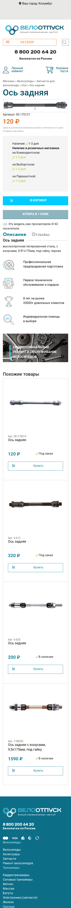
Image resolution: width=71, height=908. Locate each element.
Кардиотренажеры (16, 875)
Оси (24, 85)
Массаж (8, 888)
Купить (38, 466)
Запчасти (9, 858)
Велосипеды (25, 81)
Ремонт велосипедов (18, 863)
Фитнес (8, 884)
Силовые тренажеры (18, 879)
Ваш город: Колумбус (37, 3)
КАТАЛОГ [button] (20, 42)
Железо (8, 902)
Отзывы (40, 234)
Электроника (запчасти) (20, 897)
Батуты (8, 893)
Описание (14, 234)
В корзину (38, 200)
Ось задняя (36, 85)
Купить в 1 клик (35, 214)
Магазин (8, 81)
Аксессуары (11, 854)
